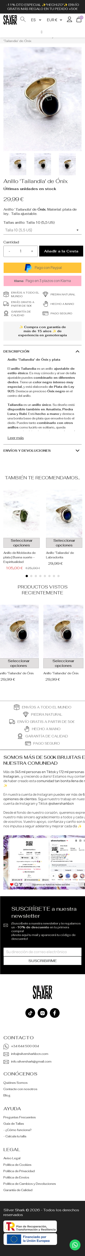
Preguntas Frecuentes (19, 1117)
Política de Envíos (16, 1177)
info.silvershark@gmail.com (31, 1061)
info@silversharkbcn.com (29, 1054)
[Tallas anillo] (42, 230)
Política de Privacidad (19, 1171)
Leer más (15, 437)
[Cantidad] (20, 251)
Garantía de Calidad (17, 1190)
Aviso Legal (11, 1158)
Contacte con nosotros (20, 1089)
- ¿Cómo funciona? (17, 1130)
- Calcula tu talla (14, 1136)
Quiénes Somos (15, 1083)
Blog (6, 1095)
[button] (27, 576)
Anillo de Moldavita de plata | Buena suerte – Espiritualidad (19, 557)
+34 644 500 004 (25, 1046)
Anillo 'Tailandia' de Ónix (61, 673)
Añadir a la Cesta (61, 251)
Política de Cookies (17, 1165)
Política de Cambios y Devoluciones (29, 1184)
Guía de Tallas (13, 1124)
